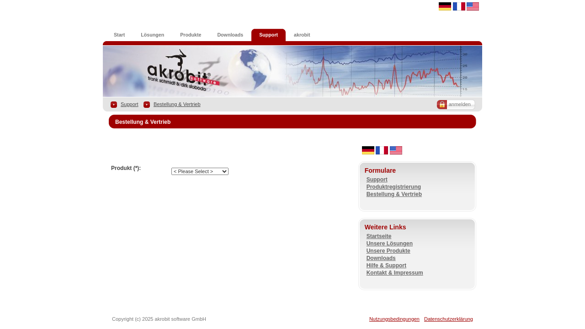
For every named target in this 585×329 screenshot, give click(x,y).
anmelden (460, 104)
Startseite (379, 236)
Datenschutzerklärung (448, 319)
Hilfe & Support (386, 265)
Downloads (381, 258)
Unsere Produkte (388, 251)
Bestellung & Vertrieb (177, 104)
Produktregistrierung (394, 187)
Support (129, 104)
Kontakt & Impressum (395, 273)
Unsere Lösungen (390, 243)
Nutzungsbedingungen (394, 319)
